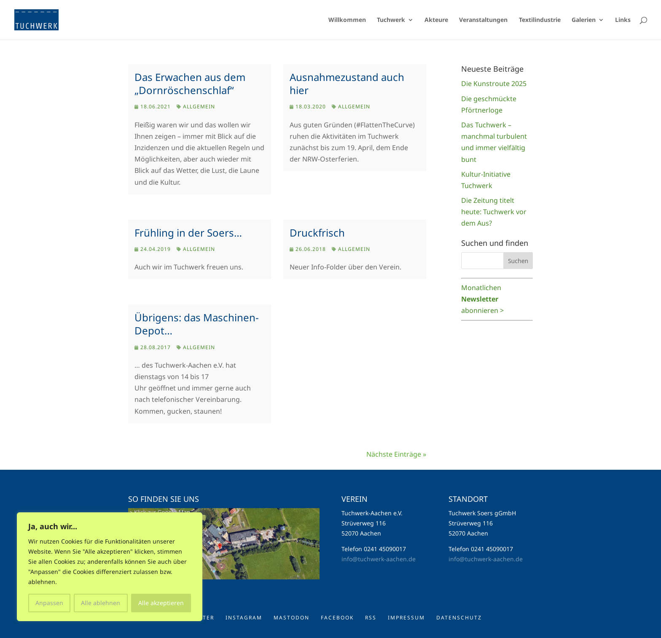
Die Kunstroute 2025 (494, 83)
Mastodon (291, 617)
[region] (109, 566)
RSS (370, 617)
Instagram (244, 617)
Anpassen (49, 603)
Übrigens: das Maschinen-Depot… (196, 323)
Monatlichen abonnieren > (482, 299)
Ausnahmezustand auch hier (347, 83)
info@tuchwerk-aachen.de (378, 559)
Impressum (406, 617)
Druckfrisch (317, 233)
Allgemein (199, 106)
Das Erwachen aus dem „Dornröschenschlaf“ (189, 83)
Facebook (337, 617)
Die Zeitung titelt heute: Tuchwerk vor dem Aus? (494, 212)
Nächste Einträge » (396, 454)
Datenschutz (459, 617)
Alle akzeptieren (161, 603)
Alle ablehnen (100, 603)
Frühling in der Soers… (188, 233)
